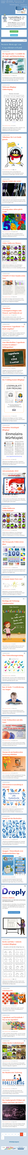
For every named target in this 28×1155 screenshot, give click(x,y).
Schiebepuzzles (7, 990)
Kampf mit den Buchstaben (12, 818)
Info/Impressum (24, 4)
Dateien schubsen (8, 898)
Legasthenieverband (6, 51)
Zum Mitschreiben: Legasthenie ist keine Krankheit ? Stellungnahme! (13, 344)
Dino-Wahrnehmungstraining (12, 655)
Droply (3, 886)
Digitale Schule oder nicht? (11, 181)
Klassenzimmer (18, 1)
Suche (24, 40)
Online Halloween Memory (11, 243)
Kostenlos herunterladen (14, 912)
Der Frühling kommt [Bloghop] (13, 380)
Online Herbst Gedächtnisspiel (13, 1043)
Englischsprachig (20, 2)
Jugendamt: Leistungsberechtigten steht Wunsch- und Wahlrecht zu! (12, 310)
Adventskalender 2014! (10, 471)
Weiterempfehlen (14, 35)
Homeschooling (10, 2)
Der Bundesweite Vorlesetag (12, 1072)
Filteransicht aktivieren (14, 4)
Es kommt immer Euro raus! (12, 579)
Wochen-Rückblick (14, 31)
